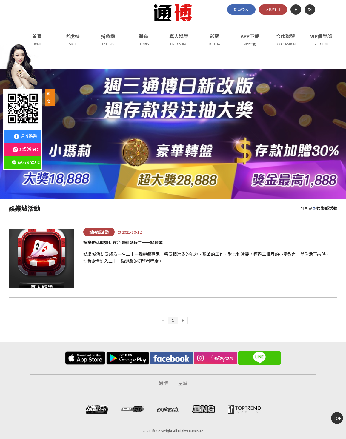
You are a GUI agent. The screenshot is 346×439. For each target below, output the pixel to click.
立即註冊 (272, 9)
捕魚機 (108, 40)
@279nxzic (26, 162)
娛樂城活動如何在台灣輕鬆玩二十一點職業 (123, 242)
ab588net (25, 149)
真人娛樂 (179, 40)
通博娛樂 (25, 136)
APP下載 (250, 40)
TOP (337, 418)
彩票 (214, 40)
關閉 (48, 97)
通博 (163, 382)
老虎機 (72, 40)
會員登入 (241, 9)
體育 (143, 40)
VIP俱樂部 (321, 40)
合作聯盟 (285, 40)
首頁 (37, 40)
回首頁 (306, 208)
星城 (182, 382)
